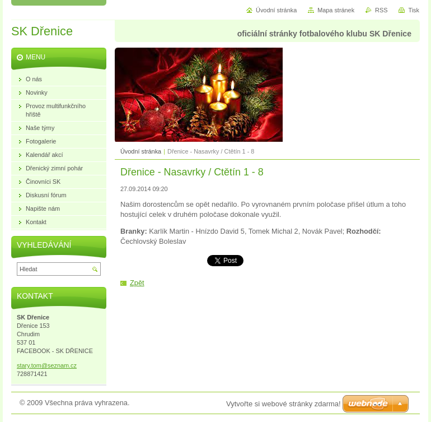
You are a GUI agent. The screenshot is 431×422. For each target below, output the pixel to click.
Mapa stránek (335, 10)
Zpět (137, 283)
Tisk (413, 10)
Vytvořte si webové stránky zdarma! (283, 404)
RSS (381, 10)
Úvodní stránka (140, 151)
